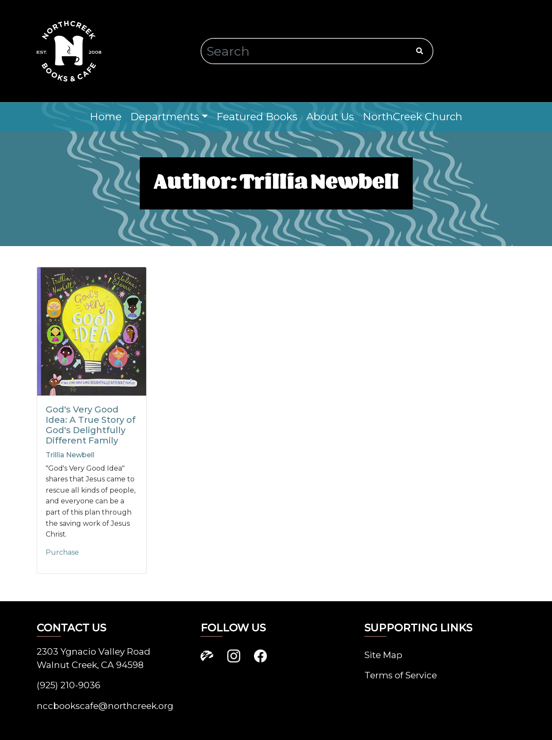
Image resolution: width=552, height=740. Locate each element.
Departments (164, 116)
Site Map (383, 654)
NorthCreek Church (412, 116)
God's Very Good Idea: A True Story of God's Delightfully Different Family (90, 425)
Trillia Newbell (70, 455)
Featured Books (257, 116)
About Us (330, 116)
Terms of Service (400, 675)
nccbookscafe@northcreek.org (105, 705)
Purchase (62, 552)
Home (106, 116)
